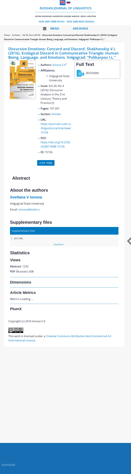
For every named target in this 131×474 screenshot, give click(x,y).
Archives (80, 28)
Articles (56, 114)
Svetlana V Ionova (26, 197)
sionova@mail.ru (29, 209)
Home (7, 35)
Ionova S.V (59, 65)
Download (58, 244)
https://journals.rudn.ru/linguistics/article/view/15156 (56, 128)
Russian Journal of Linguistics (65, 11)
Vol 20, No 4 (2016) (31, 35)
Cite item (46, 163)
